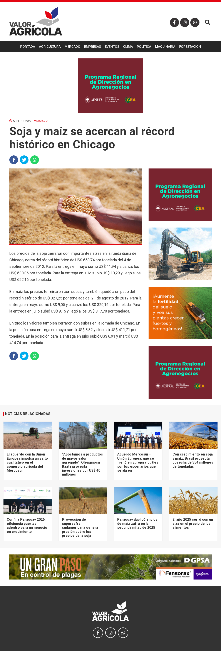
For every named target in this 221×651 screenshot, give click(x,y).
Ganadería (110, 58)
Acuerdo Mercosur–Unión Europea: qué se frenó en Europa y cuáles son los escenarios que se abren (137, 462)
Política (144, 47)
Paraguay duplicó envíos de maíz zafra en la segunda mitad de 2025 (137, 523)
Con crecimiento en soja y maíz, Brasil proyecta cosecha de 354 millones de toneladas (192, 460)
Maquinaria (165, 47)
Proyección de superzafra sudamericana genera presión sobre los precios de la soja (80, 527)
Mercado (72, 47)
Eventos (112, 47)
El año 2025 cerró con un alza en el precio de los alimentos (192, 523)
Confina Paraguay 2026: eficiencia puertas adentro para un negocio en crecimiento (27, 525)
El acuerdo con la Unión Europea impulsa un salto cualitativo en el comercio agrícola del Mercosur (27, 462)
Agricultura (50, 47)
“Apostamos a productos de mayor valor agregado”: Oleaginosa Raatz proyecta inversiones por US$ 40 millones (82, 464)
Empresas (92, 47)
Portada (27, 47)
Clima (128, 47)
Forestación (190, 47)
